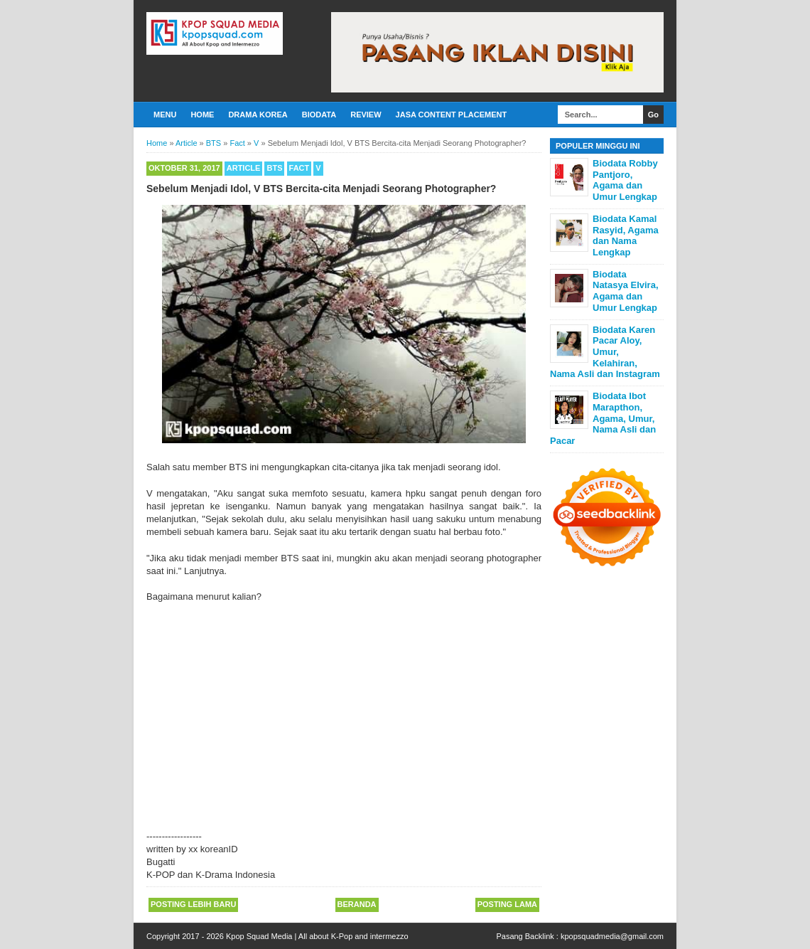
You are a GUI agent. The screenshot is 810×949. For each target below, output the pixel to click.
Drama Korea (257, 114)
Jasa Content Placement (451, 114)
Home (202, 114)
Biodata (319, 114)
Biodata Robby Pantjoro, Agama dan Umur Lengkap (625, 180)
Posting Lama (507, 904)
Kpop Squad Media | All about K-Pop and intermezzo (317, 936)
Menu (164, 114)
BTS (274, 168)
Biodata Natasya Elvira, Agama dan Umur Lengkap (626, 291)
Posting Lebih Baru (193, 904)
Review (365, 114)
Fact (299, 168)
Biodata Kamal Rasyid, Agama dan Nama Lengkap (626, 235)
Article (244, 168)
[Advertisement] (343, 710)
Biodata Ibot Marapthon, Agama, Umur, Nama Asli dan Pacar (603, 418)
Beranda (357, 904)
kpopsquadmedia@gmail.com (612, 936)
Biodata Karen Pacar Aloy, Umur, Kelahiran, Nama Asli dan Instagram (605, 351)
